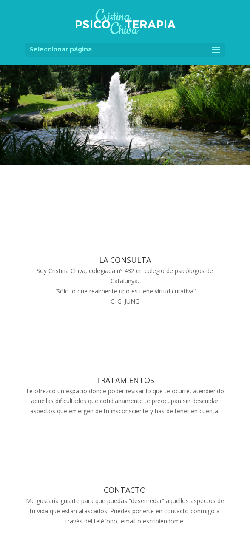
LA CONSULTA (125, 260)
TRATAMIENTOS (125, 380)
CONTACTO (125, 490)
